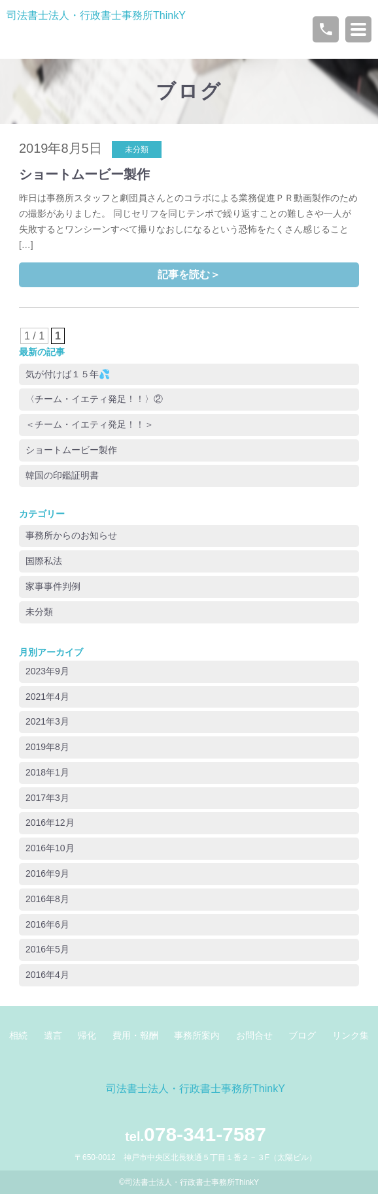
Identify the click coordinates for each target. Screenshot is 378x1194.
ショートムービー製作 (84, 174)
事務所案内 (197, 1035)
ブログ (189, 91)
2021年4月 (47, 696)
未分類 (39, 611)
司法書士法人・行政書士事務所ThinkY (96, 15)
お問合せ (254, 1035)
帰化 (87, 1035)
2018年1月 (47, 772)
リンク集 (350, 1035)
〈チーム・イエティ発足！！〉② (94, 399)
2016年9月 (47, 873)
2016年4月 (47, 974)
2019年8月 (47, 747)
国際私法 (44, 561)
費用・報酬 (135, 1035)
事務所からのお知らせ (71, 535)
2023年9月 (47, 671)
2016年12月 (50, 822)
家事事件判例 (53, 586)
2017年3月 (47, 798)
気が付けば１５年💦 (68, 374)
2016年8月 (47, 899)
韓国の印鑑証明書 (62, 475)
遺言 (53, 1035)
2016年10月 (50, 848)
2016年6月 (47, 924)
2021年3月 (47, 721)
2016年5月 (47, 949)
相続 (18, 1035)
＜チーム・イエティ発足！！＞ (90, 424)
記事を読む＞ (189, 274)
